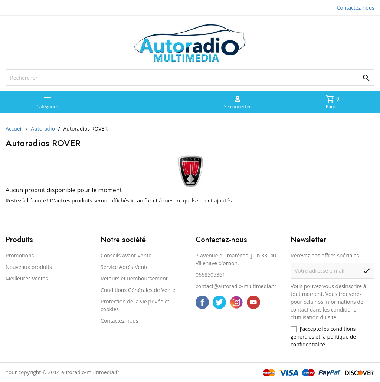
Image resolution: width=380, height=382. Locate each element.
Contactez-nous (356, 7)
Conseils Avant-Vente (126, 255)
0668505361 (210, 274)
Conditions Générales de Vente (138, 289)
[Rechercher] (190, 77)
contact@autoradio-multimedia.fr (236, 286)
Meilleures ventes (27, 278)
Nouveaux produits (29, 266)
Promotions (20, 255)
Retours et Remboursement (134, 278)
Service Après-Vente (125, 266)
